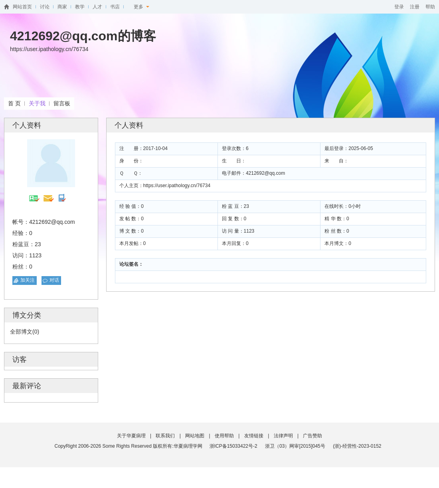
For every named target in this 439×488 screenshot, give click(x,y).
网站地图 (194, 436)
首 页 (14, 103)
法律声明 (283, 436)
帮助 (430, 7)
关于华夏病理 (131, 436)
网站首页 (22, 7)
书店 (115, 7)
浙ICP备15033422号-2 (233, 446)
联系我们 (165, 436)
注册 (414, 7)
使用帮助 (224, 436)
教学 (80, 7)
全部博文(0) (24, 331)
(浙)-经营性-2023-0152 (357, 446)
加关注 (27, 280)
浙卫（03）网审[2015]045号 (295, 446)
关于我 (37, 103)
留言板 (61, 103)
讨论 (44, 7)
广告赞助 (312, 436)
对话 (54, 280)
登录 (399, 7)
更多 (141, 7)
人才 (97, 7)
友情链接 (253, 436)
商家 (62, 7)
